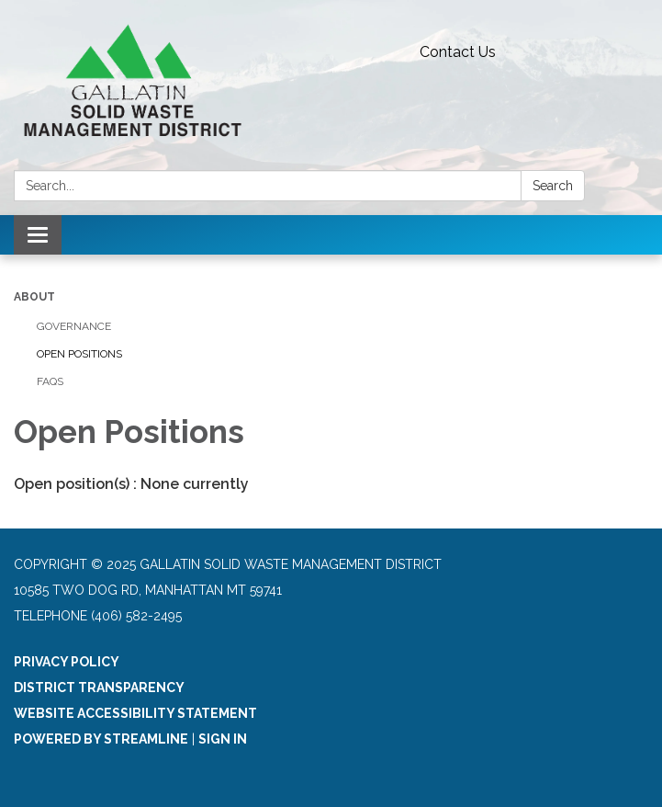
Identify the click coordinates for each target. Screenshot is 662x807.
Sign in (222, 739)
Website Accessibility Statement (135, 713)
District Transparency (99, 687)
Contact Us (458, 52)
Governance (74, 326)
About (34, 296)
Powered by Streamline (101, 739)
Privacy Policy (66, 661)
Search (553, 185)
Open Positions (79, 353)
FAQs (50, 381)
